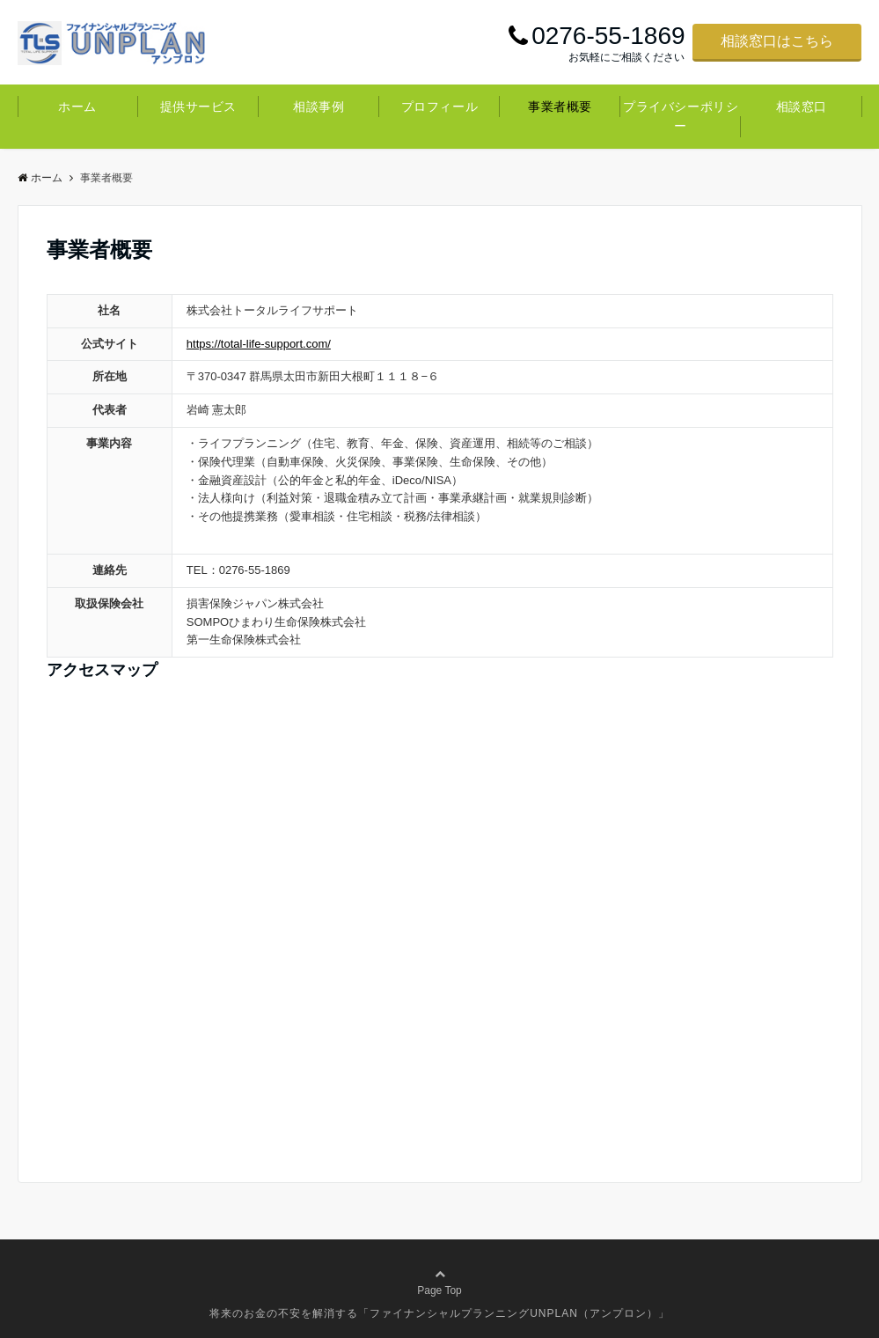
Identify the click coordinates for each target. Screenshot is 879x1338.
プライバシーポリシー (680, 116)
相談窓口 (801, 106)
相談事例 (318, 106)
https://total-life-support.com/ (259, 343)
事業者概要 (560, 106)
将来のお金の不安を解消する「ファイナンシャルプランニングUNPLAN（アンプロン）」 (439, 1313)
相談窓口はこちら (777, 40)
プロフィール (439, 106)
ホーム (77, 106)
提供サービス (198, 106)
